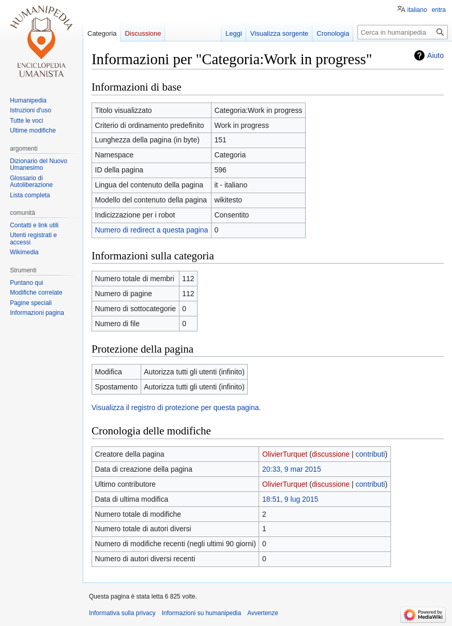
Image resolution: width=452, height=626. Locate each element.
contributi (370, 454)
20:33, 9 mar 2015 (291, 469)
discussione (331, 454)
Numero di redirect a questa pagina (151, 230)
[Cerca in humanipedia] (402, 32)
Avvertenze (262, 613)
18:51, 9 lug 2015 (290, 499)
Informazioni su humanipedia (201, 613)
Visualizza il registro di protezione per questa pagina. (176, 407)
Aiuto (435, 55)
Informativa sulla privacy (122, 613)
